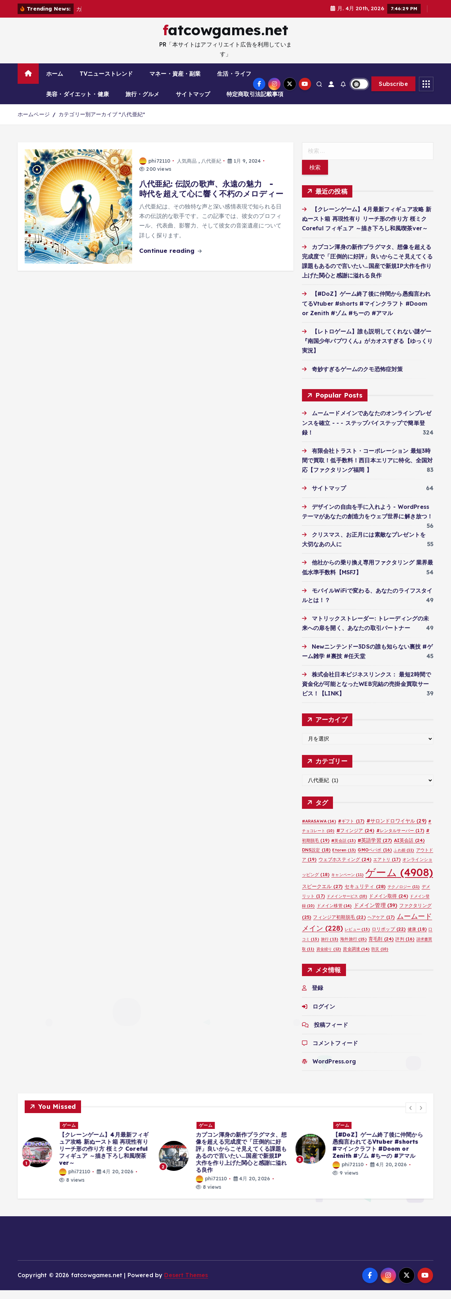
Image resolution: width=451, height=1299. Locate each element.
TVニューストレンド (106, 82)
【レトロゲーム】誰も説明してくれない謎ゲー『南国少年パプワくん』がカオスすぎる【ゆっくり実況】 (367, 350)
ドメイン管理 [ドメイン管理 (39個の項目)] (375, 914)
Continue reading (170, 259)
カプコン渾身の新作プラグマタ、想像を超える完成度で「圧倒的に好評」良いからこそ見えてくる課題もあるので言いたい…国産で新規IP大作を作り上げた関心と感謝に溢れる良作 (244, 1161)
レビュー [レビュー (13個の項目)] (357, 938)
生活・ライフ (234, 82)
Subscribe (393, 92)
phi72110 (154, 170)
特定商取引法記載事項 (255, 103)
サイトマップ (193, 103)
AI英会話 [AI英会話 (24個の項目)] (409, 849)
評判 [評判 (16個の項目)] (404, 948)
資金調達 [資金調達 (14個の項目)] (356, 957)
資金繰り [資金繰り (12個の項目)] (328, 957)
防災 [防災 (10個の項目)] (379, 957)
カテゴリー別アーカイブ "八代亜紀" (101, 123)
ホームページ (34, 123)
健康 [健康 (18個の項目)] (417, 938)
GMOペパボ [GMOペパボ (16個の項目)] (375, 858)
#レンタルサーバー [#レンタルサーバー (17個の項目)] (400, 839)
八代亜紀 (211, 170)
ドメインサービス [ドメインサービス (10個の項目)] (347, 905)
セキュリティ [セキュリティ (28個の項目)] (365, 895)
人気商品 (187, 170)
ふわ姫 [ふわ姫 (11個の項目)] (404, 858)
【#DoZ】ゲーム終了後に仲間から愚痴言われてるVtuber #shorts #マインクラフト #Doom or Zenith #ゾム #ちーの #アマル (366, 312)
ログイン (324, 1015)
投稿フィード (331, 1033)
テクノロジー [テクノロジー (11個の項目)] (404, 895)
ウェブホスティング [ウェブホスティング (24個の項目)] (345, 868)
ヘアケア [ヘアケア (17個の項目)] (381, 926)
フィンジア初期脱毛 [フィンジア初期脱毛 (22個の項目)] (339, 926)
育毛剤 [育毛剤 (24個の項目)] (381, 948)
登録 (317, 996)
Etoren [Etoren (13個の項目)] (344, 858)
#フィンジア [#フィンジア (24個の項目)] (355, 839)
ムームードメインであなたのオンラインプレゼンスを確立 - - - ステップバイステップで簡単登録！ (367, 432)
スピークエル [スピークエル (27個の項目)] (322, 895)
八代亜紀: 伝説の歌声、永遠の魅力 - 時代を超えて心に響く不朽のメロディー (211, 198)
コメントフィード (335, 1051)
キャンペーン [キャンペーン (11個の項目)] (347, 883)
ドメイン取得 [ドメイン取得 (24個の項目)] (388, 905)
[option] (89, 1161)
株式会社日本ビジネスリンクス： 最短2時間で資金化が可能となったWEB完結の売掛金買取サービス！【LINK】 (366, 693)
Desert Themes (186, 1284)
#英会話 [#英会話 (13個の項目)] (343, 849)
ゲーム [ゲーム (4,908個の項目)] (399, 881)
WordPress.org (334, 1070)
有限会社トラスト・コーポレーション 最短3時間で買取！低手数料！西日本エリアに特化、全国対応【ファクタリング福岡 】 (367, 469)
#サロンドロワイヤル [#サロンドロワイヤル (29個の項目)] (396, 830)
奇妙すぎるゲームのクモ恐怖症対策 (357, 377)
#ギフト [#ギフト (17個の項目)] (351, 830)
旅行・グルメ (142, 103)
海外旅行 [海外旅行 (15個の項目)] (353, 948)
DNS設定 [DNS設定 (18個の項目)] (316, 858)
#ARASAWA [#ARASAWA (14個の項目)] (319, 830)
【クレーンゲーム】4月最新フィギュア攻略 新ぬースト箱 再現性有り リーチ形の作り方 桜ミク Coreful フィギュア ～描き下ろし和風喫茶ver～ (367, 228)
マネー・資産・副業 (174, 82)
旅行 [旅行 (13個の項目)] (329, 948)
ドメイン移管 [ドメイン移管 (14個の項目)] (334, 914)
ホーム (54, 82)
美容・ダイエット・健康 (77, 103)
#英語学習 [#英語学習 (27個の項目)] (375, 849)
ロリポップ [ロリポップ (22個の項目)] (389, 938)
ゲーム (72, 1134)
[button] (411, 1116)
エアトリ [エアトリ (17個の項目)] (386, 868)
